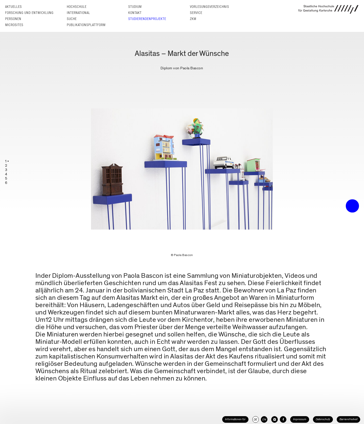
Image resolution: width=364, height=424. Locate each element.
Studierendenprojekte (147, 19)
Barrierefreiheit (348, 419)
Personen (13, 19)
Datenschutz (323, 419)
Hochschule (76, 7)
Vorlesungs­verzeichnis (209, 7)
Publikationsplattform (86, 25)
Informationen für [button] (235, 419)
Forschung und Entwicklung (29, 13)
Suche (72, 19)
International (78, 13)
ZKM (193, 19)
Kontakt (135, 13)
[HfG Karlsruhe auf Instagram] (274, 419)
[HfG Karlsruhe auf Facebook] (283, 419)
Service (196, 13)
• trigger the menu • (352, 206)
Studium (135, 7)
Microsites (14, 25)
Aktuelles (13, 7)
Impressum (299, 419)
